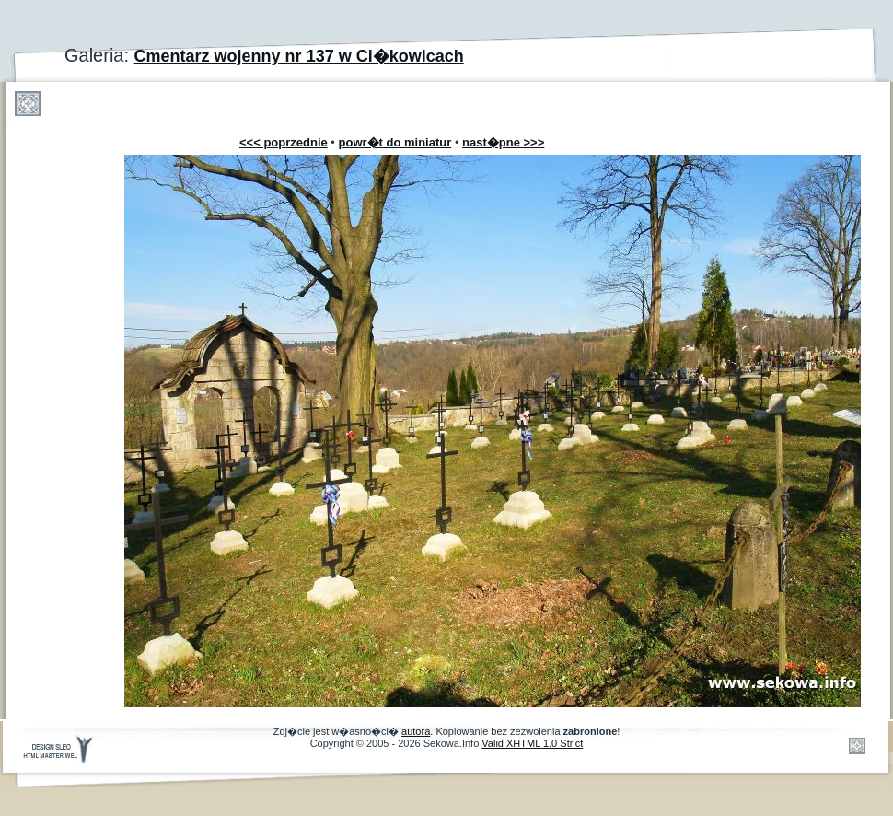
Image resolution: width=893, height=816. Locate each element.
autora (415, 731)
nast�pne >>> (503, 142)
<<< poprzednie (283, 142)
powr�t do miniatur (395, 142)
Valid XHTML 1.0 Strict (532, 743)
